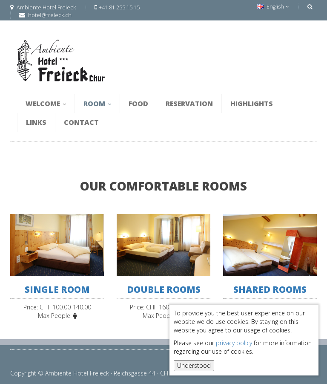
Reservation (189, 103)
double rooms (164, 289)
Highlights (251, 103)
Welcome (46, 103)
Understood (194, 365)
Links (36, 122)
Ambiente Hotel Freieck (43, 7)
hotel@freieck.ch (50, 15)
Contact (81, 122)
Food (138, 103)
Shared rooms (270, 289)
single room (57, 289)
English (273, 6)
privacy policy (234, 343)
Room (97, 103)
